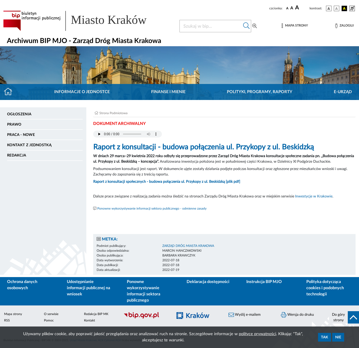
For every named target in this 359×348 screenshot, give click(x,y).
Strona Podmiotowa (113, 113)
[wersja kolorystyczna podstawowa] (328, 8)
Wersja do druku (297, 315)
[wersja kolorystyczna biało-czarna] (336, 8)
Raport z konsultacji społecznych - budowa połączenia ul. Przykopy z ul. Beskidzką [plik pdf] (166, 181)
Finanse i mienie (168, 92)
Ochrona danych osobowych (22, 285)
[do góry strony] (344, 317)
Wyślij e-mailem (244, 315)
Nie (338, 337)
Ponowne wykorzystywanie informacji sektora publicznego (143, 291)
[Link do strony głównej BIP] (81, 21)
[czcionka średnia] (292, 8)
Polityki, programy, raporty (259, 92)
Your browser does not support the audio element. (127, 134)
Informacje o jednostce (82, 92)
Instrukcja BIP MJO (264, 282)
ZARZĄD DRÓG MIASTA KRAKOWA (188, 246)
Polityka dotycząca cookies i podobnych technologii (325, 288)
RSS (7, 320)
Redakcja (16, 155)
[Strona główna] (9, 92)
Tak (324, 337)
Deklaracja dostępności (208, 282)
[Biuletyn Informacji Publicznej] (146, 318)
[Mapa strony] (294, 25)
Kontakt (89, 320)
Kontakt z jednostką (29, 145)
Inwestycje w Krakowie (313, 196)
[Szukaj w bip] (246, 26)
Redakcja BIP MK (96, 314)
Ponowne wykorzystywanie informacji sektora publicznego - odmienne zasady (152, 208)
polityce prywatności (257, 334)
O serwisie (51, 314)
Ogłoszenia (19, 114)
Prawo (14, 124)
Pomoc (49, 320)
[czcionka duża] (302, 8)
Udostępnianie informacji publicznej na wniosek (88, 288)
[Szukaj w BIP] (211, 26)
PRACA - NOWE (21, 135)
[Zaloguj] (344, 25)
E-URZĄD (343, 92)
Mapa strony (13, 314)
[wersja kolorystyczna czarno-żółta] (344, 8)
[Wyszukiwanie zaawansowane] (254, 26)
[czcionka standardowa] (287, 8)
